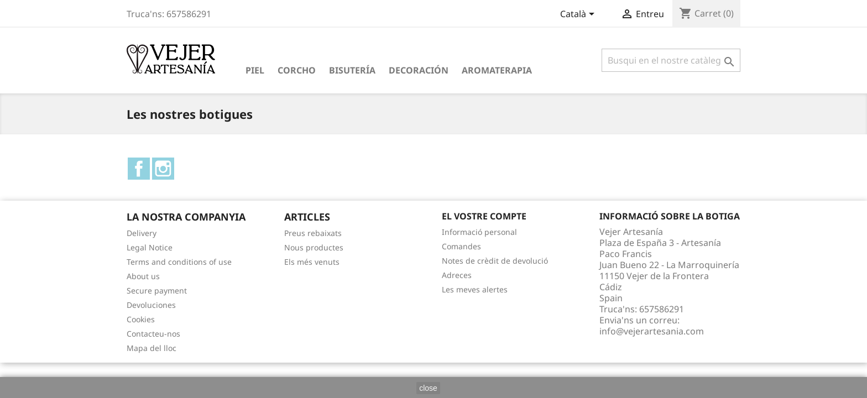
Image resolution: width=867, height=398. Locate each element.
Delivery (141, 233)
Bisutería (352, 70)
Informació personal (479, 232)
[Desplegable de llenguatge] (579, 15)
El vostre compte (484, 216)
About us (143, 276)
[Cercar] (671, 60)
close (428, 388)
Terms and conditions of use (179, 261)
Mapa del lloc (151, 348)
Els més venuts (312, 261)
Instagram (163, 169)
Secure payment (157, 290)
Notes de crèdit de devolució (495, 260)
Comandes (461, 246)
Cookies (141, 319)
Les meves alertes (475, 289)
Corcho (297, 70)
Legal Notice (150, 247)
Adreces (457, 275)
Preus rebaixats (313, 233)
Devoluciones (151, 305)
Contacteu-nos (153, 333)
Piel (255, 70)
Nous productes (313, 247)
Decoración (418, 70)
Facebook (139, 169)
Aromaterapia (497, 70)
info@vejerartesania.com (651, 331)
